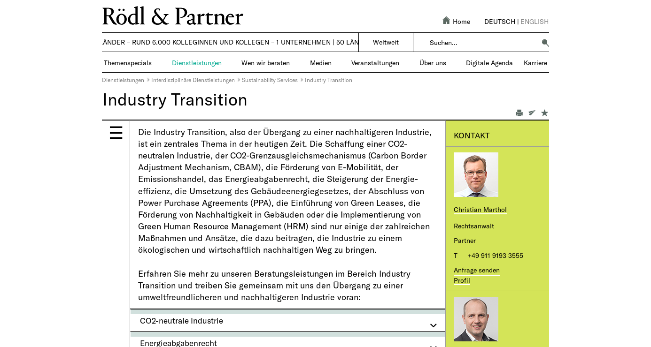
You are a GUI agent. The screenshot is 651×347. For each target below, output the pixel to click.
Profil (462, 280)
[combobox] (482, 42)
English (534, 21)
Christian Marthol (480, 209)
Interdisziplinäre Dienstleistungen (193, 79)
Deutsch (499, 21)
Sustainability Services (270, 79)
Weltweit (386, 42)
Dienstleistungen (123, 79)
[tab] (287, 320)
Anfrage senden (477, 270)
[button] (545, 42)
